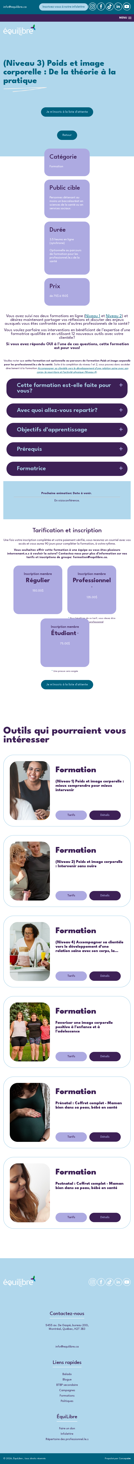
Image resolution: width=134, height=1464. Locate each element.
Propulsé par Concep (118, 1458)
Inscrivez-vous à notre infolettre (64, 6)
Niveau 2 (114, 316)
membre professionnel (91, 622)
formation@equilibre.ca (90, 557)
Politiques (67, 1401)
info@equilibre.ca (15, 7)
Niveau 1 (92, 316)
